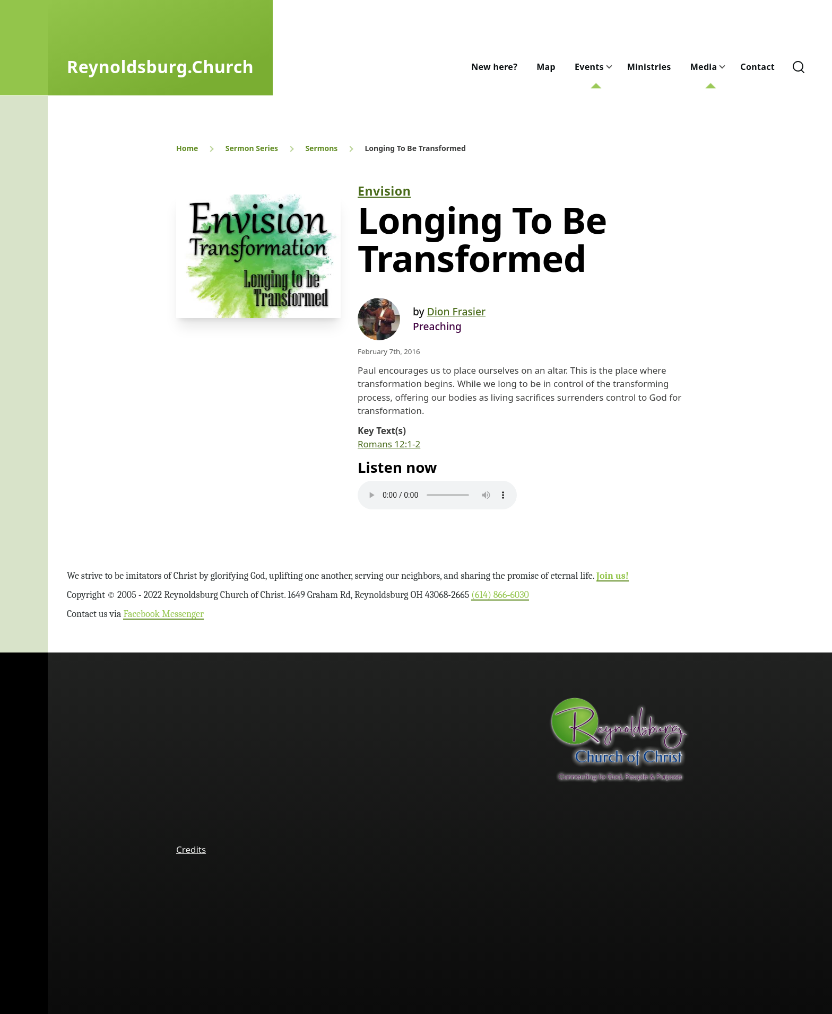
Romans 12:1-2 (389, 444)
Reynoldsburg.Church (160, 66)
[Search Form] (798, 66)
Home (187, 148)
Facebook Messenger (163, 614)
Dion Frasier (456, 311)
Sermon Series (252, 148)
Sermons (321, 148)
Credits (191, 849)
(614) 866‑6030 (500, 595)
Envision (384, 190)
